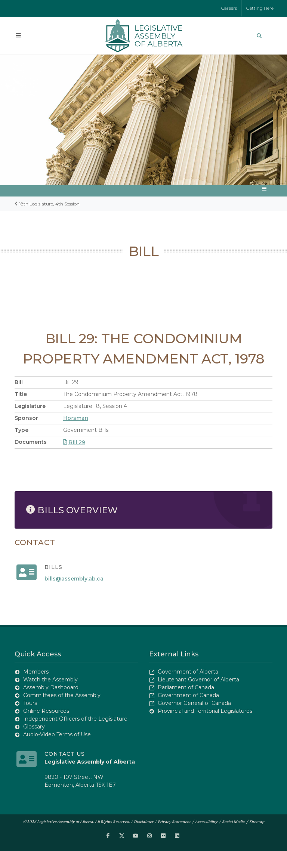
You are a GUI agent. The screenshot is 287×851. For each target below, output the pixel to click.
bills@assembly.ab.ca (74, 578)
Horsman (75, 418)
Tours (30, 703)
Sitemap (256, 821)
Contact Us (64, 754)
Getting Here (260, 8)
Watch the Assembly (50, 679)
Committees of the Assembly (62, 695)
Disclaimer (143, 821)
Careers (229, 8)
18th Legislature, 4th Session (49, 204)
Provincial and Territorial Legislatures (205, 711)
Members (36, 671)
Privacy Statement (174, 821)
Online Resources (46, 711)
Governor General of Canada (194, 703)
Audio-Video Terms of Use (57, 734)
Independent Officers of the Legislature (75, 718)
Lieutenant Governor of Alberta (198, 679)
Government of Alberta (188, 671)
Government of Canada (188, 695)
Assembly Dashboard (50, 687)
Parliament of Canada (186, 687)
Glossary (34, 726)
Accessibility (206, 821)
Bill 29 (74, 442)
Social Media (233, 821)
